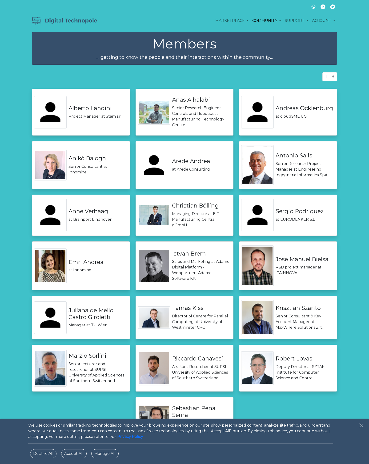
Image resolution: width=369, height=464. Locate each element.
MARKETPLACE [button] (230, 20)
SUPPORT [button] (295, 20)
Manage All (105, 453)
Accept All (74, 453)
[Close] (361, 425)
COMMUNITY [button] (265, 20)
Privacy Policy (130, 436)
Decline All (43, 453)
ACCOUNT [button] (322, 20)
